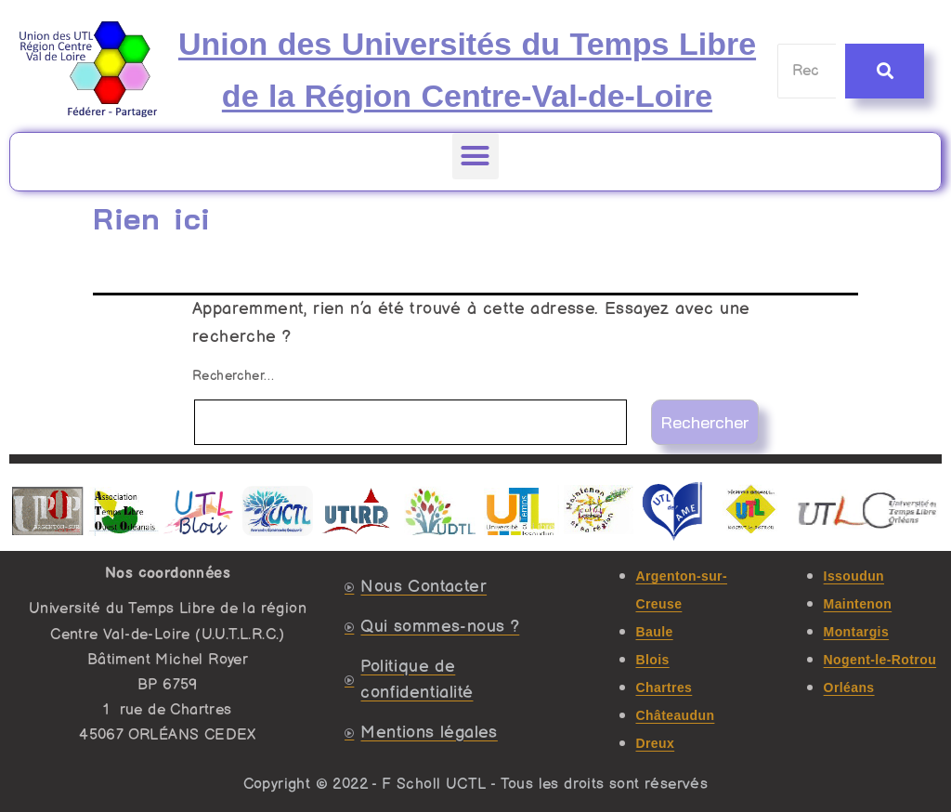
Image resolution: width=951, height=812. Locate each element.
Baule (654, 631)
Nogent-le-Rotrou (880, 659)
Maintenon (858, 603)
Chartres (664, 687)
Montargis (857, 631)
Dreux (655, 743)
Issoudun (854, 576)
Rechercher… (233, 376)
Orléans (849, 687)
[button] (475, 156)
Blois (653, 659)
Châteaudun (675, 715)
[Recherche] (807, 71)
